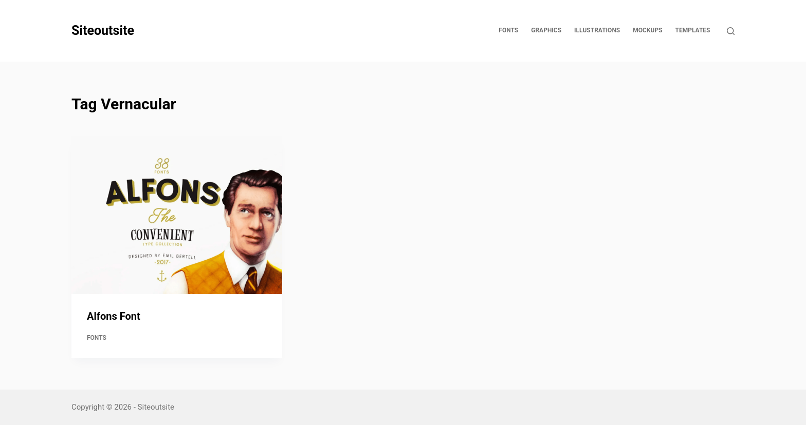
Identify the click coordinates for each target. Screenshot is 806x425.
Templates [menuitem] (692, 30)
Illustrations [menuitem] (597, 30)
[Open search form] (731, 31)
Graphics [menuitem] (546, 30)
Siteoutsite (102, 30)
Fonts (96, 337)
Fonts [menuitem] (508, 30)
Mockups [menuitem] (647, 30)
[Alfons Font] (176, 215)
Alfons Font (113, 316)
